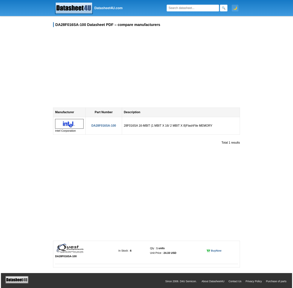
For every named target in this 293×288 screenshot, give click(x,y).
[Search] (193, 8)
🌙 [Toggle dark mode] (235, 8)
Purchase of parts (276, 281)
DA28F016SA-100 (103, 125)
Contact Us (235, 281)
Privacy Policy (254, 281)
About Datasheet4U (213, 281)
